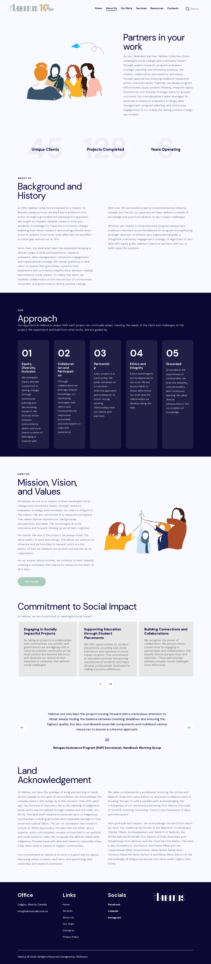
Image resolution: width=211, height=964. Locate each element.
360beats (82, 956)
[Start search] (187, 9)
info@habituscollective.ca (33, 911)
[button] (110, 684)
